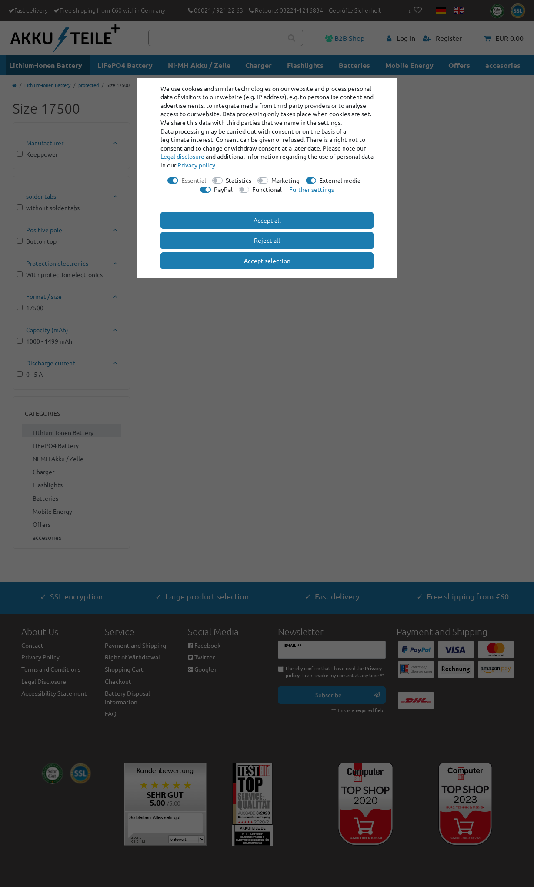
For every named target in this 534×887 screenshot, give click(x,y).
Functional (267, 189)
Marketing (285, 180)
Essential (193, 180)
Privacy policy (196, 165)
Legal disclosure (182, 156)
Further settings (311, 189)
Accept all (267, 220)
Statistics (238, 180)
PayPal (223, 189)
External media (339, 180)
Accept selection (267, 260)
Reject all (267, 240)
